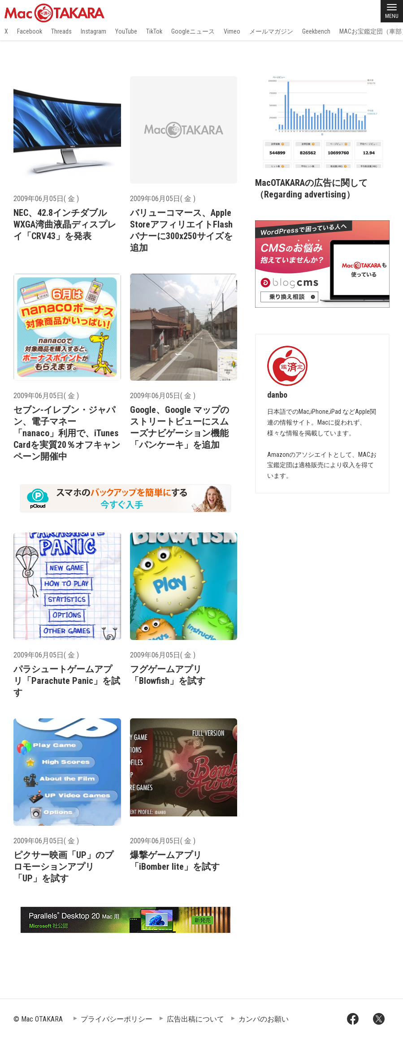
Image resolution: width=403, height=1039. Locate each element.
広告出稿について (195, 1019)
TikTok (154, 31)
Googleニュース (193, 31)
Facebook (29, 31)
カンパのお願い (263, 1019)
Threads (61, 31)
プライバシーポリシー (116, 1019)
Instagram (93, 31)
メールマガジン (271, 31)
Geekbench (316, 31)
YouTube (126, 31)
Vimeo (232, 31)
